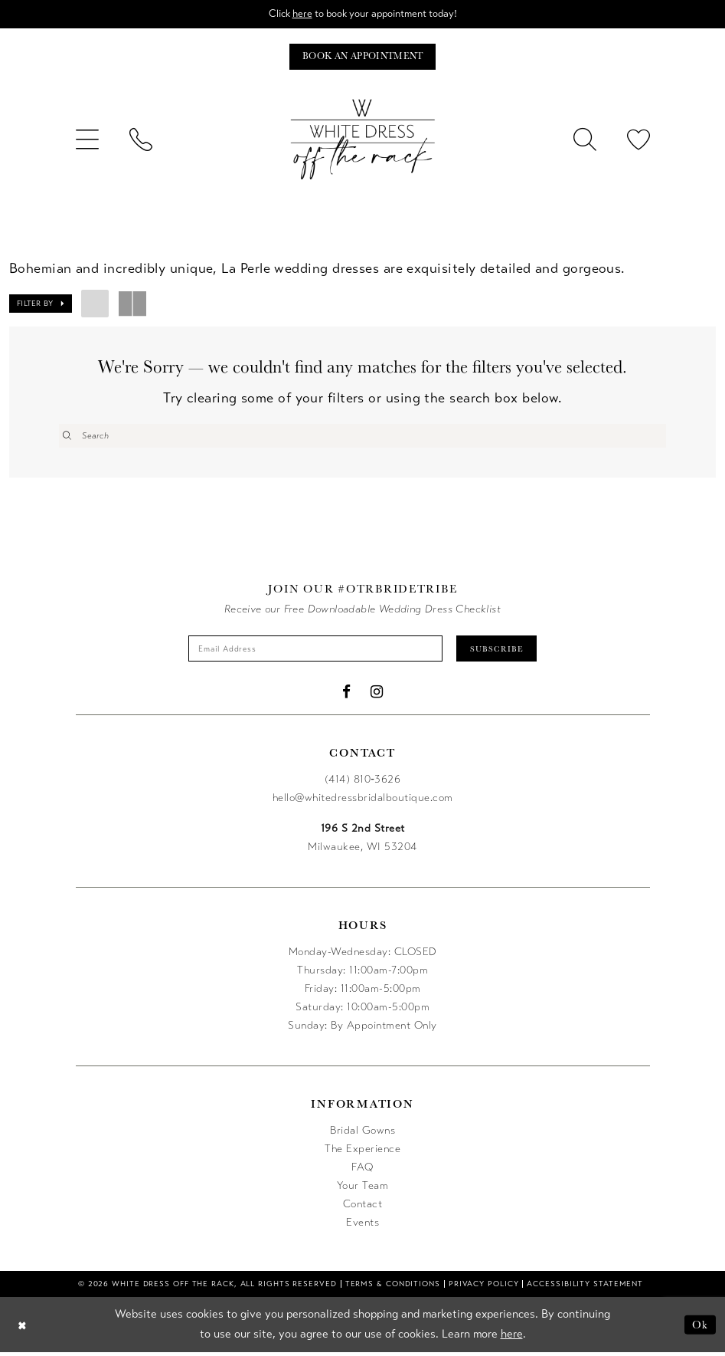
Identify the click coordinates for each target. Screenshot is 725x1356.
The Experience (362, 1152)
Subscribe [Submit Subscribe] (503, 651)
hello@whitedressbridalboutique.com (363, 801)
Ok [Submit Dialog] (700, 1328)
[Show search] (585, 141)
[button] (87, 141)
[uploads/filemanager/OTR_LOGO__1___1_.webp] (363, 141)
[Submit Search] (67, 437)
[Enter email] (314, 651)
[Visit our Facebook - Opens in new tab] (346, 695)
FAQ (362, 1170)
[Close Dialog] (22, 1328)
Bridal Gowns (362, 1134)
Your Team (363, 1189)
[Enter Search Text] (362, 437)
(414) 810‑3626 (363, 783)
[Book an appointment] (362, 57)
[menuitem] (87, 141)
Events (362, 1226)
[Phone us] (141, 141)
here (298, 14)
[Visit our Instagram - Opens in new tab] (377, 695)
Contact (363, 1207)
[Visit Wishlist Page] (638, 141)
